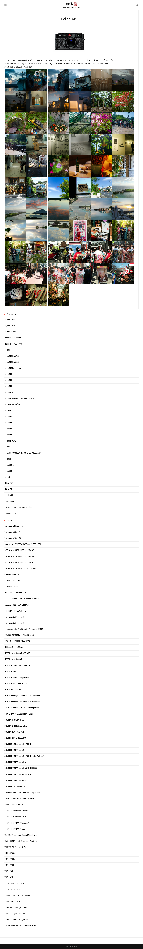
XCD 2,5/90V (9, 859)
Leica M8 (8, 428)
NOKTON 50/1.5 (10, 671)
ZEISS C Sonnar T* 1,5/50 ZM (16, 920)
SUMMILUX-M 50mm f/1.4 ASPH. (17, 774)
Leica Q (7, 447)
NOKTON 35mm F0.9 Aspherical (17, 665)
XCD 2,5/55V (9, 853)
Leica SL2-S (9, 465)
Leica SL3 (8, 471)
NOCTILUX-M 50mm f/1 (77, 60)
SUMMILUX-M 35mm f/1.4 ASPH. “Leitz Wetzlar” (24, 756)
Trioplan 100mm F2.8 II (13, 804)
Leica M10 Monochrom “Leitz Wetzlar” (19, 398)
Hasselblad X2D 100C (13, 344)
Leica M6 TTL (9, 422)
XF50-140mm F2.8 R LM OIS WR (17, 895)
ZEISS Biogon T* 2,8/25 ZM (15, 907)
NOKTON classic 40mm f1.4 (15, 683)
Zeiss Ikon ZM (10, 513)
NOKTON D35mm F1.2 (13, 689)
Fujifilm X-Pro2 (10, 325)
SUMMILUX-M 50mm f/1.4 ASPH (17, 67)
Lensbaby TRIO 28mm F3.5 (15, 611)
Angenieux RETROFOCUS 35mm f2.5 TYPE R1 (22, 544)
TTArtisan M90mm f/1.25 (14, 829)
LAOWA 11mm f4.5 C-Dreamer (16, 605)
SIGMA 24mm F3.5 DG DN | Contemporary (21, 707)
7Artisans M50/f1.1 (12, 532)
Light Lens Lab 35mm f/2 (14, 617)
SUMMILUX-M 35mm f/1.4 (15, 750)
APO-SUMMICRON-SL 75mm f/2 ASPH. (20, 568)
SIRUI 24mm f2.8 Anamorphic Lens (18, 714)
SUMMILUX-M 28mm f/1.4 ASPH (67, 64)
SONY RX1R (9, 501)
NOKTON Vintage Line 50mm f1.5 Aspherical (22, 695)
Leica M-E (8, 380)
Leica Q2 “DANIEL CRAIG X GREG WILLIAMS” (22, 453)
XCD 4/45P (8, 877)
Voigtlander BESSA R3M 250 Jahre (18, 507)
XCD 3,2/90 (9, 865)
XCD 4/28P (8, 871)
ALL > (6, 60)
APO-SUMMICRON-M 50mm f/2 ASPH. (20, 556)
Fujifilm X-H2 (9, 319)
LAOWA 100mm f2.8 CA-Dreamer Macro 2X (22, 598)
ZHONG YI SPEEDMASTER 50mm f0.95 (20, 925)
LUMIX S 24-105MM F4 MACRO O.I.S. (19, 635)
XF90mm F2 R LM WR (13, 901)
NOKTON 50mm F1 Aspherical (16, 677)
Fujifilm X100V (10, 332)
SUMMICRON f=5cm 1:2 (13, 64)
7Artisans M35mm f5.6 (20, 60)
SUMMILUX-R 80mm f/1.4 (14, 786)
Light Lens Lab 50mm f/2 (14, 623)
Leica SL (7, 459)
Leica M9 (58, 60)
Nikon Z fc (8, 489)
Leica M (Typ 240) (11, 356)
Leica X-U (8, 477)
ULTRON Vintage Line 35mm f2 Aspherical (21, 835)
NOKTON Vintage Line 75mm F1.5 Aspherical (22, 701)
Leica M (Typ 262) (11, 362)
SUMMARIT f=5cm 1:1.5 (14, 720)
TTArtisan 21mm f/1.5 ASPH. (16, 810)
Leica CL (7, 350)
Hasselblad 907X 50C (13, 338)
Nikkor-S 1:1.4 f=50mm (102, 60)
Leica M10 (8, 392)
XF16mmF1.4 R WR (12, 889)
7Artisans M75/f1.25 (12, 538)
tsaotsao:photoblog (71, 7)
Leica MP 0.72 (10, 441)
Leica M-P (8, 386)
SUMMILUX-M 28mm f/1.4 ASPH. (17, 744)
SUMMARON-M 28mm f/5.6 (15, 726)
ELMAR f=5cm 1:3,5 (42, 60)
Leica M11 (8, 410)
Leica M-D (8, 374)
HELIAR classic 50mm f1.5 (15, 592)
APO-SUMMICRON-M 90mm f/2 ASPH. (20, 562)
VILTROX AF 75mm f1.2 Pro (15, 847)
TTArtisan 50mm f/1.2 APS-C (16, 816)
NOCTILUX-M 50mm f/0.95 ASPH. (18, 653)
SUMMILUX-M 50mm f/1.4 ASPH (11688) (20, 768)
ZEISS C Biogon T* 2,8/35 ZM (16, 913)
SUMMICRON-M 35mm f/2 (39, 64)
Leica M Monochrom (12, 368)
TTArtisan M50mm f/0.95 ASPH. (17, 823)
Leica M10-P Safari (12, 404)
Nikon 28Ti (8, 483)
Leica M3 (8, 416)
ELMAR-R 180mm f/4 (12, 586)
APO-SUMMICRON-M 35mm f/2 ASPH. (20, 550)
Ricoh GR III (9, 495)
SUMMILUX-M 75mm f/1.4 (15, 780)
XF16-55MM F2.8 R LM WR (15, 883)
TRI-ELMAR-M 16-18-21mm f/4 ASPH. (19, 798)
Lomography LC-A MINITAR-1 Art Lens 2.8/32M (23, 629)
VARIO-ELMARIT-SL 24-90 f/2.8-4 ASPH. (20, 841)
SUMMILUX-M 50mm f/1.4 (95, 64)
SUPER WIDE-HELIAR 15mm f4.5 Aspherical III (23, 792)
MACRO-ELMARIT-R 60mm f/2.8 (17, 641)
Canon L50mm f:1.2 (12, 574)
